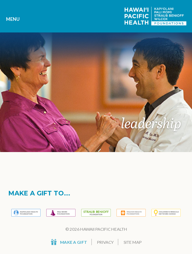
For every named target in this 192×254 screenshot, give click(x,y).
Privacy (105, 242)
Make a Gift (68, 242)
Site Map (133, 242)
